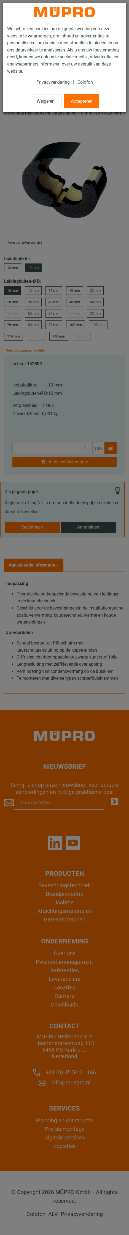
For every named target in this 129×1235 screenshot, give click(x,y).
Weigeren (46, 101)
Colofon (85, 82)
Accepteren (81, 101)
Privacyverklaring (53, 82)
